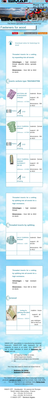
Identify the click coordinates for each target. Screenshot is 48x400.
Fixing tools (43, 33)
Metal (21, 33)
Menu (26, 5)
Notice (11, 111)
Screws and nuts (31, 33)
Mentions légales (29, 397)
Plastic (15, 33)
